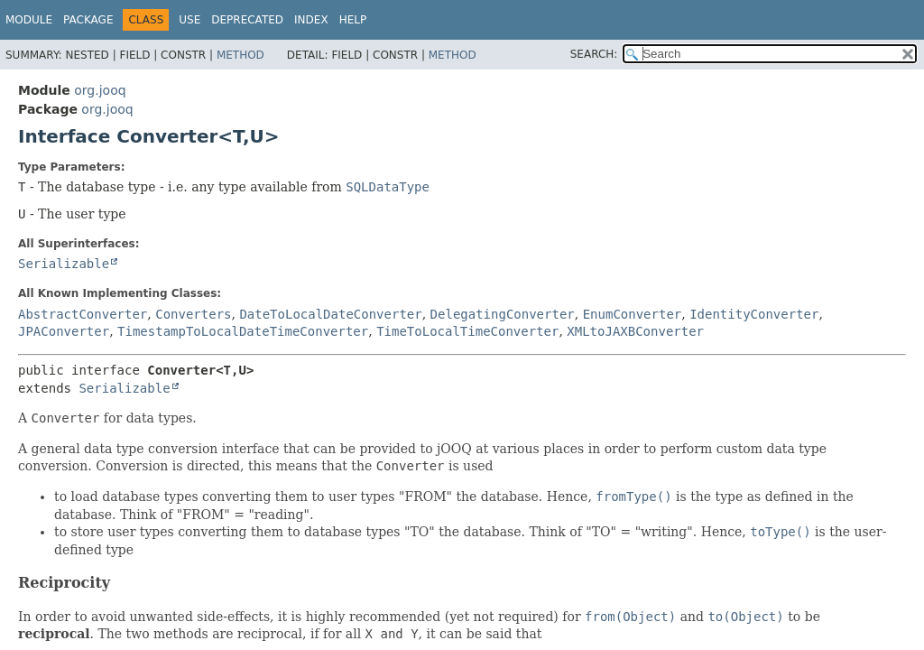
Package (88, 20)
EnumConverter (632, 314)
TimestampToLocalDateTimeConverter (242, 331)
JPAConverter (63, 331)
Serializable (63, 263)
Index (311, 20)
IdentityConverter (753, 314)
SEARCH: (594, 54)
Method (240, 55)
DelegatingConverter (502, 314)
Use (189, 20)
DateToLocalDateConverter (330, 314)
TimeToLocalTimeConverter (467, 331)
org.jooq (99, 90)
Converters (193, 314)
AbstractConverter (82, 314)
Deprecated (247, 20)
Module (28, 20)
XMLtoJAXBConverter (635, 331)
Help (353, 20)
